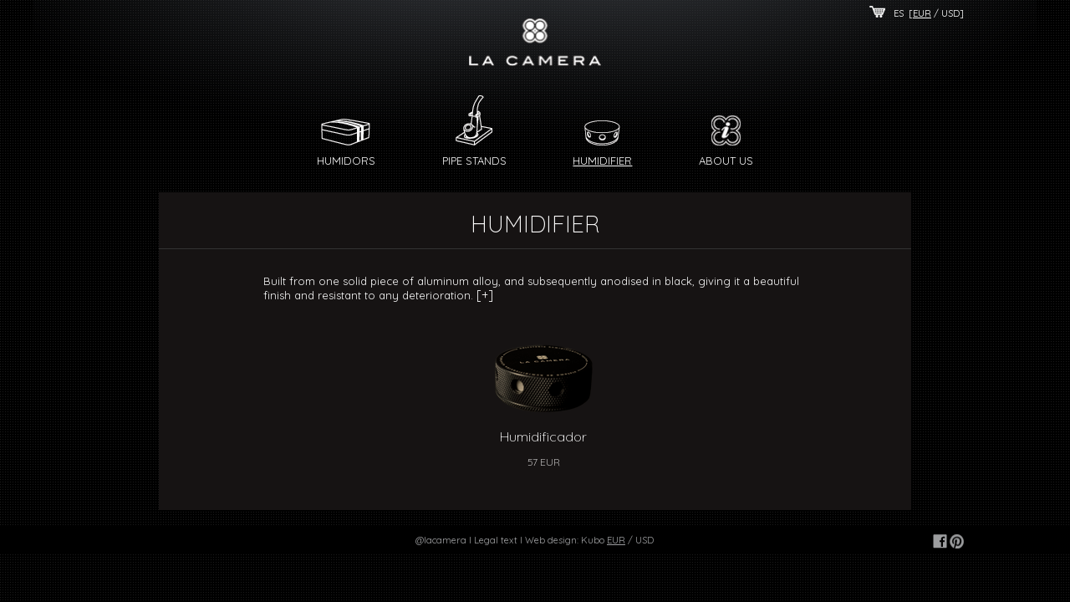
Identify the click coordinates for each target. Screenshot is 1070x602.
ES (899, 13)
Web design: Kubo (564, 540)
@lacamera (440, 540)
